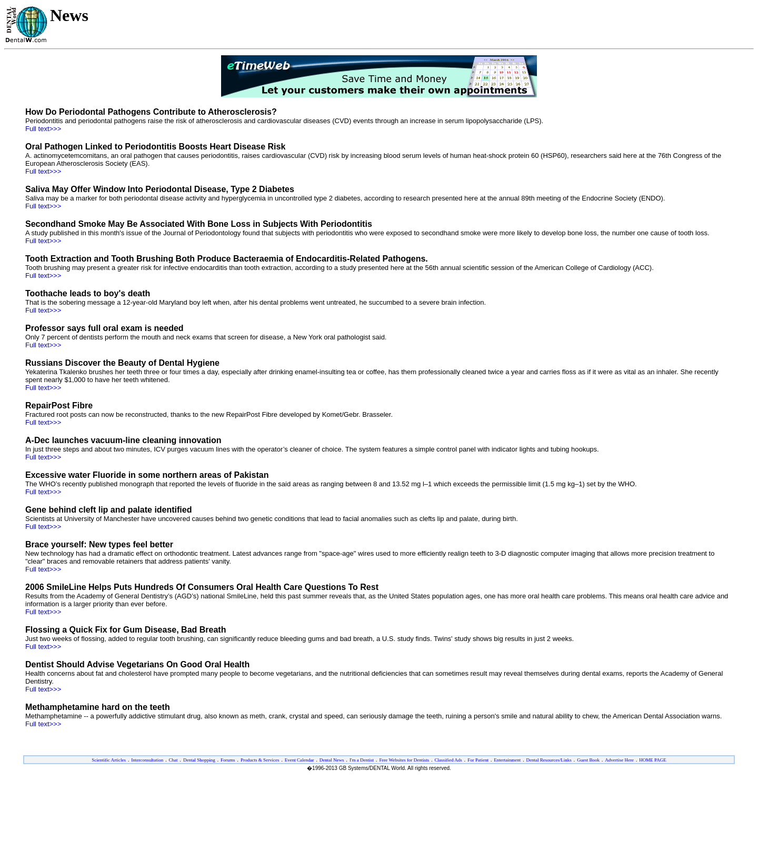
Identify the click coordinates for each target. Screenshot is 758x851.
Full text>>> (43, 129)
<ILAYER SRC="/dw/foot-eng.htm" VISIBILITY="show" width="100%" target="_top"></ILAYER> (379, 785)
